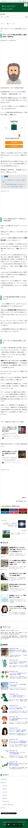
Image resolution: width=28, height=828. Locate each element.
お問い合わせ (4, 1)
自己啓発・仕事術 (8, 804)
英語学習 (4, 779)
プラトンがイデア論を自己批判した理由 (12, 186)
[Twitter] (5, 510)
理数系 (5, 798)
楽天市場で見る (14, 146)
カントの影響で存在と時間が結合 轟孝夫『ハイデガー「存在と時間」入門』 (17, 562)
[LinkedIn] (5, 512)
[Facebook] (14, 510)
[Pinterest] (23, 510)
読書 (9, 23)
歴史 (5, 795)
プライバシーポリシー (13, 1)
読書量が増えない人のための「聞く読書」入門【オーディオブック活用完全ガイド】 (17, 549)
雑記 (3, 807)
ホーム (3, 23)
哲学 (14, 23)
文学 (5, 792)
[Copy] (23, 512)
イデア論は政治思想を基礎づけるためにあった (14, 184)
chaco (25, 501)
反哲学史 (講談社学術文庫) (12, 138)
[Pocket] (14, 512)
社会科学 (6, 801)
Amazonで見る (14, 142)
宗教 (5, 788)
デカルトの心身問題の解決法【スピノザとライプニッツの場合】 (17, 608)
